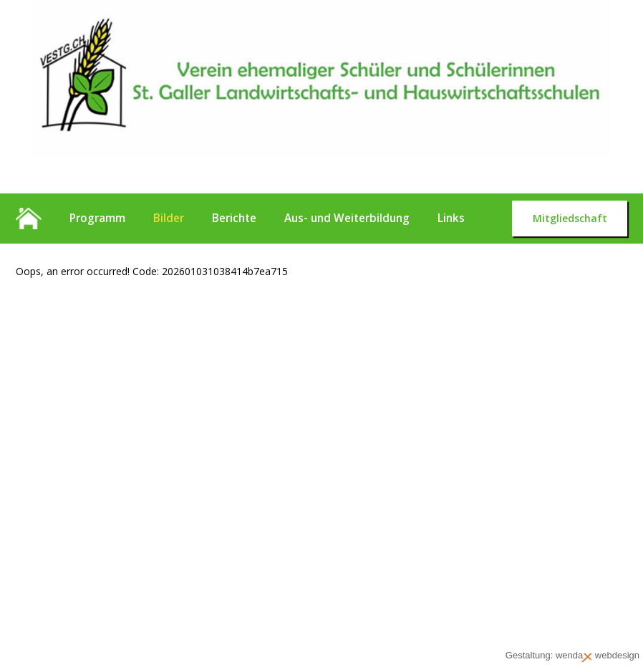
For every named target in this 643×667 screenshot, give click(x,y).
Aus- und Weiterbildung (347, 218)
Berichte (234, 218)
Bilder (168, 218)
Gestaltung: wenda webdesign (572, 656)
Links (451, 218)
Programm (97, 218)
